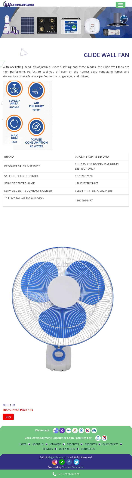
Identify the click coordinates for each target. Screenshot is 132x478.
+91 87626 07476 (68, 474)
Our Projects (67, 449)
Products (73, 444)
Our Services (110, 444)
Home (23, 444)
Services (48, 449)
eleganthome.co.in (58, 457)
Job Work (55, 444)
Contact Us (88, 449)
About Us (37, 444)
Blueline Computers (73, 467)
